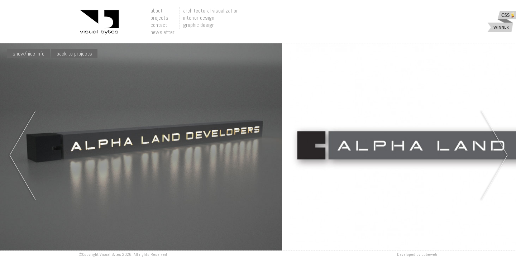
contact (158, 25)
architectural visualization (211, 10)
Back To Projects (74, 53)
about (156, 10)
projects (159, 18)
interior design (198, 18)
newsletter (162, 32)
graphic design (199, 25)
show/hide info (28, 53)
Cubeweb (429, 254)
